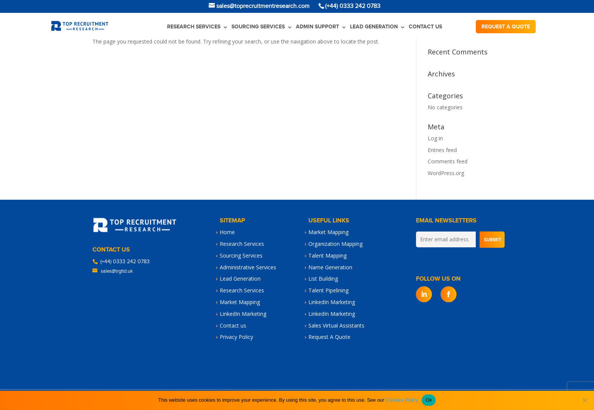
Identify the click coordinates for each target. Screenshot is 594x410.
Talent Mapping (327, 255)
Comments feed (447, 161)
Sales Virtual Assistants (336, 325)
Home (227, 232)
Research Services (193, 26)
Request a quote (505, 26)
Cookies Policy (402, 400)
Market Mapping (240, 302)
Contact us (425, 26)
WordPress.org (446, 173)
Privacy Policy (236, 336)
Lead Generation (374, 26)
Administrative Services (248, 267)
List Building (323, 278)
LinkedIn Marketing (243, 313)
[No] (584, 400)
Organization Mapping (335, 243)
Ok (428, 400)
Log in (435, 138)
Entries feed (442, 150)
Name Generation (330, 267)
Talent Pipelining (328, 290)
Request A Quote (329, 336)
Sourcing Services (258, 26)
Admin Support (317, 26)
